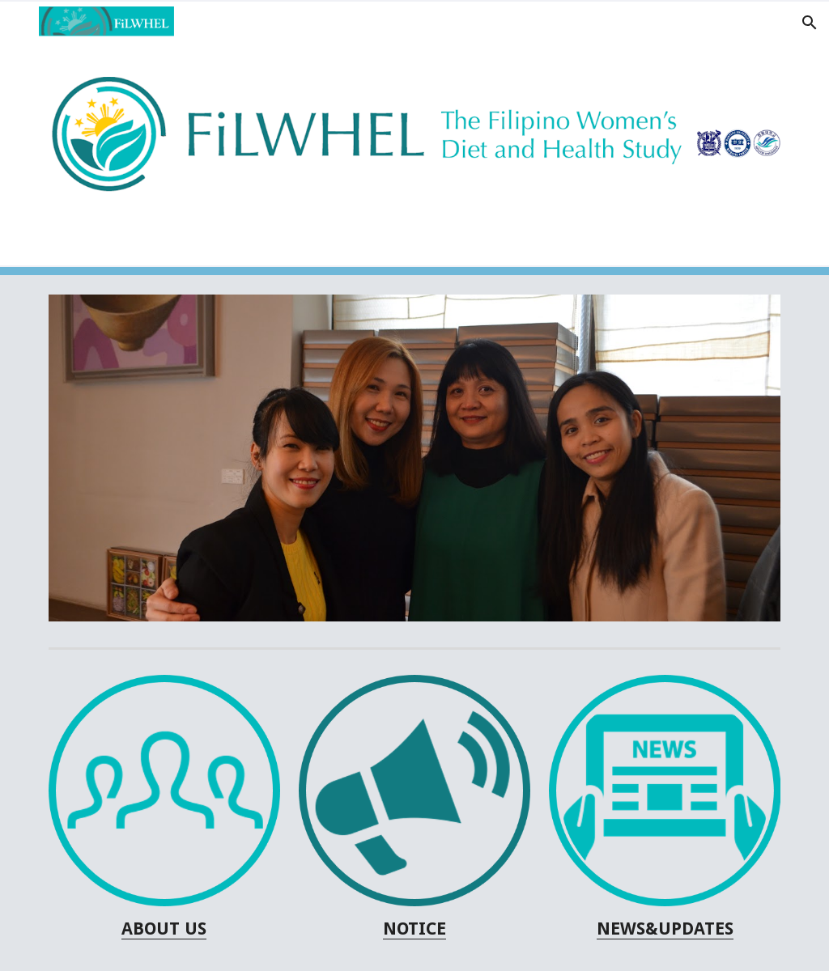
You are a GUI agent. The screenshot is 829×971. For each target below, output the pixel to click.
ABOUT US (163, 928)
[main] (164, 928)
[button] (19, 22)
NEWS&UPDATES (665, 928)
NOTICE (414, 928)
